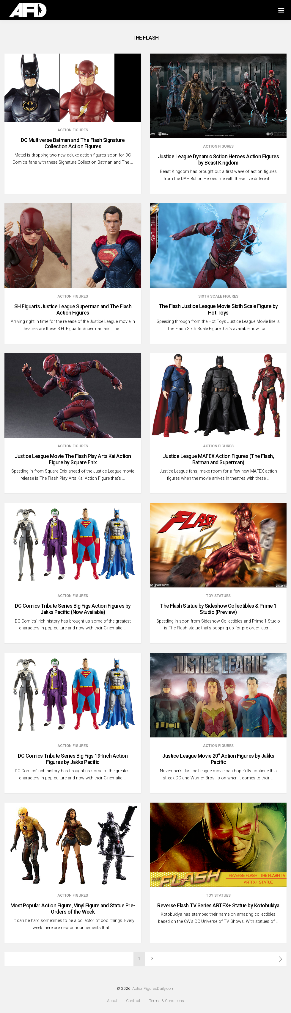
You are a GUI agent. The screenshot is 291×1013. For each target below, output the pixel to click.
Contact (133, 1000)
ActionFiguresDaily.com (153, 988)
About (112, 1000)
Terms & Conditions (166, 1000)
